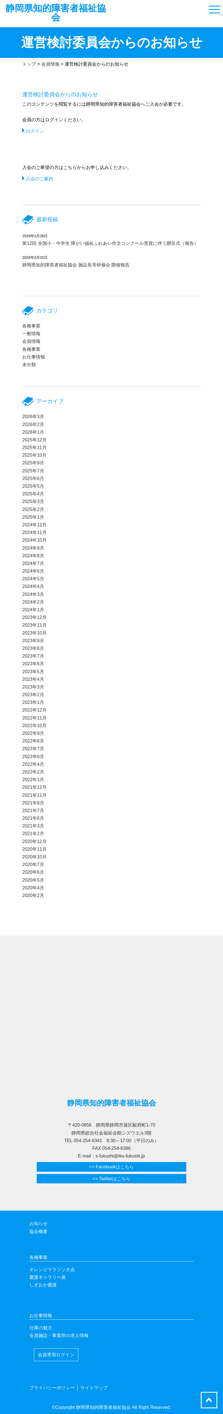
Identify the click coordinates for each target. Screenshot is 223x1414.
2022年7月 (33, 748)
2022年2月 (33, 771)
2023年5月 (33, 671)
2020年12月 (34, 841)
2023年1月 (33, 702)
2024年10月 (34, 540)
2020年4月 (33, 887)
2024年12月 (34, 524)
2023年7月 (33, 656)
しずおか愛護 (43, 1284)
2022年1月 (33, 779)
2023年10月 (34, 633)
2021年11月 (34, 795)
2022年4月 (33, 764)
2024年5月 (33, 578)
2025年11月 (34, 447)
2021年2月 (33, 833)
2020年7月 (33, 864)
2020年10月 (34, 856)
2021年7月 (33, 810)
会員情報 (31, 341)
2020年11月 (34, 849)
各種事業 (31, 326)
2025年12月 (34, 439)
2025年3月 (33, 501)
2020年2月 (33, 895)
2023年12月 (34, 617)
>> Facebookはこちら (111, 1166)
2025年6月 (33, 478)
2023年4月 (33, 679)
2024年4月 (33, 586)
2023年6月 (33, 663)
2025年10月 (34, 455)
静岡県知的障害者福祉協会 (56, 12)
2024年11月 (34, 532)
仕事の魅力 (40, 1327)
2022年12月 (34, 710)
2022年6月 (33, 756)
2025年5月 (33, 486)
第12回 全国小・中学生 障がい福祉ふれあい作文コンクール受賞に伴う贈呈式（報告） (110, 243)
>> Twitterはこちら (112, 1178)
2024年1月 (33, 609)
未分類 (29, 364)
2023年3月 (33, 687)
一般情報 (31, 333)
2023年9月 (33, 640)
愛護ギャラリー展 (47, 1277)
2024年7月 (33, 563)
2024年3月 (33, 594)
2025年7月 (33, 470)
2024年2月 (33, 602)
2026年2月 (33, 424)
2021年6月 (33, 818)
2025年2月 (33, 509)
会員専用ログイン (56, 1354)
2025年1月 (33, 517)
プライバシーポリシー (52, 1387)
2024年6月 (33, 571)
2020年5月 (33, 880)
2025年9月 (33, 462)
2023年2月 (33, 694)
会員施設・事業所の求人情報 (59, 1335)
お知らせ (38, 1223)
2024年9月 (33, 548)
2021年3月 (33, 825)
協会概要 (38, 1231)
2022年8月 (33, 741)
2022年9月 (33, 733)
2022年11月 (34, 718)
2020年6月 (33, 872)
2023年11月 (34, 625)
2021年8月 (33, 802)
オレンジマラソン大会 (52, 1269)
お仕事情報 (33, 356)
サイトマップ (94, 1387)
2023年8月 (33, 648)
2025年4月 (33, 493)
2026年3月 (33, 416)
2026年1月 (33, 432)
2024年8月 (33, 555)
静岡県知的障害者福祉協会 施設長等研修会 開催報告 (76, 264)
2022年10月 (34, 725)
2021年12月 (34, 787)
